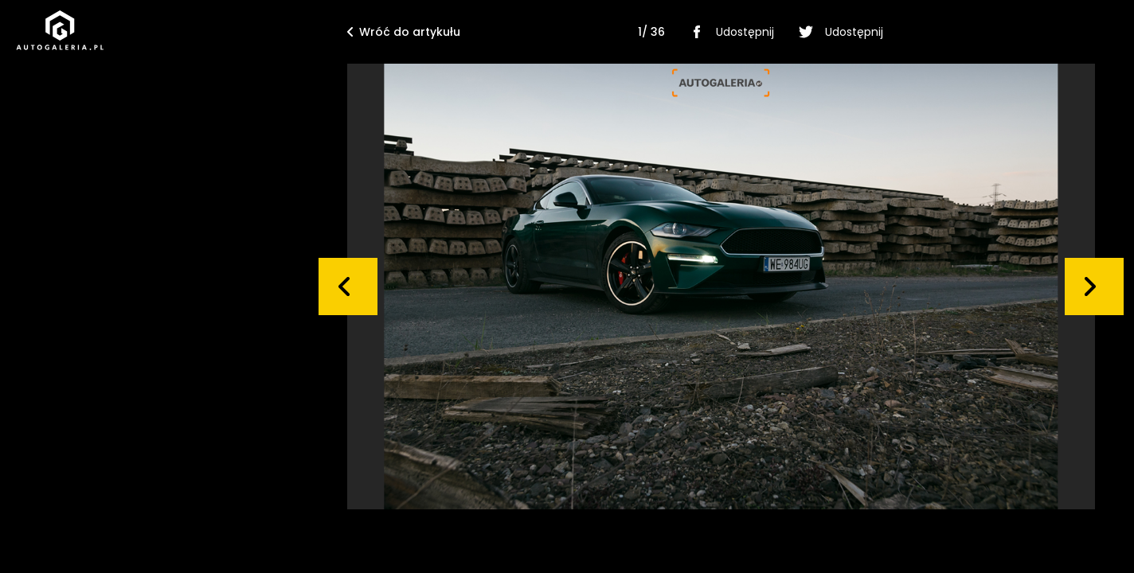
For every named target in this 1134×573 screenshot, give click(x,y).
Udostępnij (729, 32)
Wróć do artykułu (403, 31)
